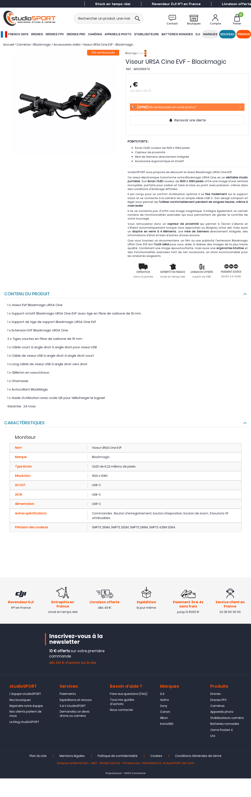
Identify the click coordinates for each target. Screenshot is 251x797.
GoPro (164, 700)
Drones (37, 34)
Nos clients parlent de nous (25, 714)
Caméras (95, 34)
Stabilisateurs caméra (227, 718)
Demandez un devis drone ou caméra (75, 714)
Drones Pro (76, 34)
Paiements (68, 694)
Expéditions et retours (76, 700)
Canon (165, 712)
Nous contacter (121, 710)
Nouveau (227, 34)
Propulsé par (113, 773)
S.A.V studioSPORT (73, 706)
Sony (163, 706)
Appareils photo (118, 34)
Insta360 (166, 724)
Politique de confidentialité (118, 756)
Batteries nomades (177, 34)
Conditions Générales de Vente (198, 756)
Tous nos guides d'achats (122, 702)
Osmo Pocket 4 (221, 730)
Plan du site (38, 756)
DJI (198, 34)
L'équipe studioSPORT (25, 694)
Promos (244, 34)
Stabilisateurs (146, 34)
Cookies (156, 756)
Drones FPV (55, 34)
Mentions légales (72, 756)
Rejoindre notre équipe (26, 706)
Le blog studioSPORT (24, 722)
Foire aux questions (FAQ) (128, 694)
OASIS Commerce (135, 773)
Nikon (164, 718)
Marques (210, 34)
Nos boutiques (20, 700)
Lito (212, 736)
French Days (14, 34)
